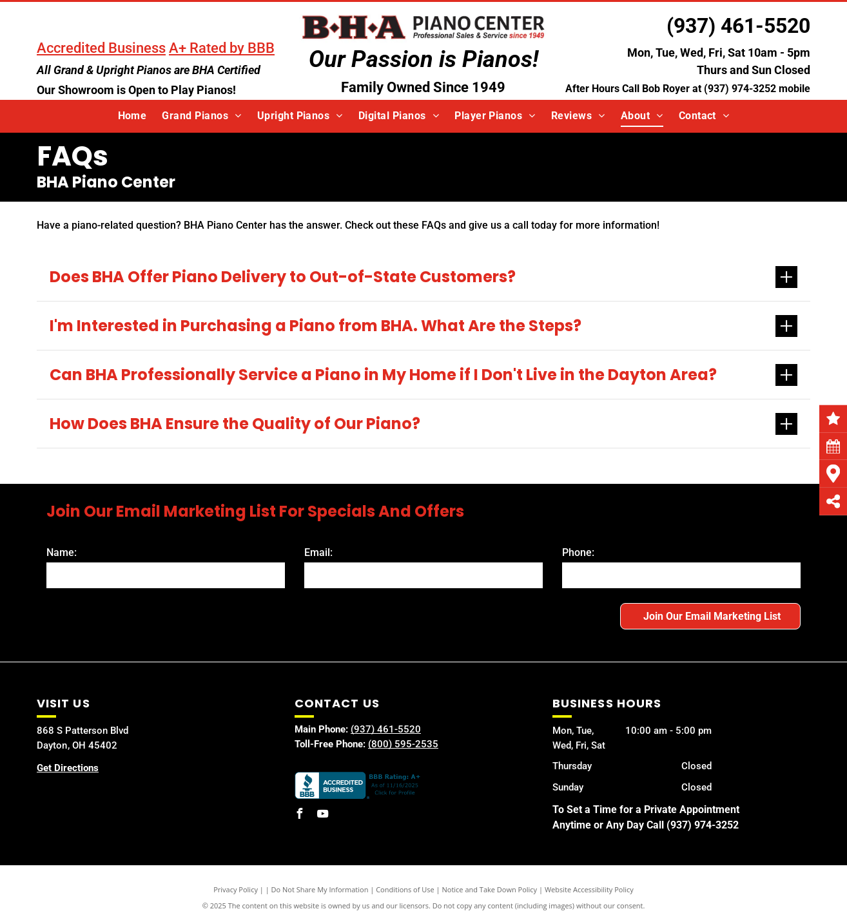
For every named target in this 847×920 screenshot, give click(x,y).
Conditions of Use (405, 889)
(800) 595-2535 (403, 744)
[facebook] (299, 815)
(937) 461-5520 (738, 26)
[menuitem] (132, 116)
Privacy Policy (235, 889)
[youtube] (323, 815)
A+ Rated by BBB (222, 48)
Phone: (578, 552)
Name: (61, 552)
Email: (318, 552)
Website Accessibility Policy (589, 889)
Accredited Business (101, 48)
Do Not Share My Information (320, 889)
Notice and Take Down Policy (490, 889)
